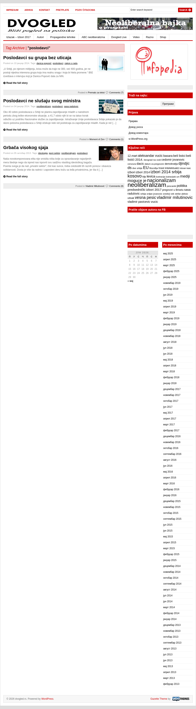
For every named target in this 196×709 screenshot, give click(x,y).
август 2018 (169, 342)
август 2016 (169, 460)
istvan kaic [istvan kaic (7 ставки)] (185, 168)
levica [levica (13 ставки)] (151, 176)
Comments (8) (116, 186)
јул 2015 (167, 524)
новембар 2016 (171, 442)
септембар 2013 (172, 642)
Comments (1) (116, 139)
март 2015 (169, 548)
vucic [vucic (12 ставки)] (154, 201)
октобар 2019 (170, 289)
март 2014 (169, 607)
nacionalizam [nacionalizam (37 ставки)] (161, 180)
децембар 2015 (172, 501)
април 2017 (169, 418)
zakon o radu (71, 63)
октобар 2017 (170, 401)
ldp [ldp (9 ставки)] (144, 176)
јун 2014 (167, 601)
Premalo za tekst (96, 92)
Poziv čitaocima (85, 10)
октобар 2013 (170, 636)
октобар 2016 (170, 448)
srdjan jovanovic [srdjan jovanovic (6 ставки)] (154, 194)
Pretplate (62, 10)
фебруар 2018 (171, 377)
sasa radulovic (71, 106)
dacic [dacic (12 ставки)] (140, 163)
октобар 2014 (170, 577)
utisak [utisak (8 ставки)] (131, 198)
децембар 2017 (172, 389)
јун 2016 (167, 465)
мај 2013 (168, 666)
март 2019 (169, 312)
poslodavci (58, 63)
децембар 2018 (172, 330)
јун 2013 (167, 660)
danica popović (43, 63)
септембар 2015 (172, 518)
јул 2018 (167, 347)
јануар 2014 (169, 619)
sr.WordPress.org (138, 138)
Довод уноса (136, 127)
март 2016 (169, 483)
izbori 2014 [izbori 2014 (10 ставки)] (143, 172)
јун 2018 (167, 353)
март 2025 (169, 265)
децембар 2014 (172, 566)
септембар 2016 (172, 454)
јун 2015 (167, 530)
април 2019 (169, 306)
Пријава (133, 121)
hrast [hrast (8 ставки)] (161, 168)
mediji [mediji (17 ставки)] (185, 176)
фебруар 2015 (171, 554)
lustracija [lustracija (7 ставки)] (160, 176)
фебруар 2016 (171, 489)
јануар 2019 (169, 324)
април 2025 (169, 259)
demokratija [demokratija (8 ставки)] (171, 163)
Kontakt (44, 10)
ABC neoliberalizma (93, 37)
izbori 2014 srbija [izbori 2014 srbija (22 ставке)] (166, 172)
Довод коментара (138, 133)
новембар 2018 (171, 336)
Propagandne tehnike (62, 37)
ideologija (42, 153)
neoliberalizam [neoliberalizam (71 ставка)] (147, 184)
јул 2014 (167, 595)
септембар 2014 (172, 583)
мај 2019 (168, 300)
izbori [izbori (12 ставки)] (131, 172)
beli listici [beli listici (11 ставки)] (179, 155)
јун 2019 (167, 294)
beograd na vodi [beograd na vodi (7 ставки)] (152, 160)
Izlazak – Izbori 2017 (18, 37)
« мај (130, 281)
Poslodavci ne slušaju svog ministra (41, 100)
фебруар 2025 (171, 271)
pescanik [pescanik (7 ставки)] (171, 186)
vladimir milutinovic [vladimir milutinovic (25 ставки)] (175, 197)
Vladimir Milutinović (95, 186)
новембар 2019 (171, 283)
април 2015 (169, 542)
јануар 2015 (169, 560)
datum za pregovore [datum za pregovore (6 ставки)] (154, 164)
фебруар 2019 (171, 318)
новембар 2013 (171, 630)
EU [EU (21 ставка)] (146, 167)
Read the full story (17, 83)
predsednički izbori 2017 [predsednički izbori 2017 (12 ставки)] (145, 189)
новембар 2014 (171, 572)
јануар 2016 (169, 495)
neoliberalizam (43, 106)
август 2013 (169, 648)
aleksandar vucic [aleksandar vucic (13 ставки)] (150, 155)
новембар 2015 (171, 507)
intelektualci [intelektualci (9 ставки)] (172, 168)
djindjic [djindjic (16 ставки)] (183, 163)
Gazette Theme (158, 698)
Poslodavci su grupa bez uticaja (37, 57)
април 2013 (169, 672)
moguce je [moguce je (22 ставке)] (137, 180)
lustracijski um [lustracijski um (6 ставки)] (172, 176)
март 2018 (169, 371)
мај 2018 (168, 359)
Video (136, 37)
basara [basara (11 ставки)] (168, 155)
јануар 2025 (169, 277)
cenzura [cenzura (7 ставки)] (132, 164)
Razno (150, 37)
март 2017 (169, 424)
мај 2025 (168, 253)
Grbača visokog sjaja (25, 147)
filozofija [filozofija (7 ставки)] (153, 168)
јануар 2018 (169, 383)
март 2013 (169, 678)
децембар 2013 (172, 625)
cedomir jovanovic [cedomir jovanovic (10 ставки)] (172, 159)
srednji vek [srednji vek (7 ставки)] (168, 194)
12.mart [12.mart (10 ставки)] (132, 155)
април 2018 (169, 365)
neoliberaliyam (68, 153)
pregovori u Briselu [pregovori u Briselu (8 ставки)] (172, 189)
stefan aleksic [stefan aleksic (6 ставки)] (181, 194)
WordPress (47, 698)
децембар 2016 (172, 436)
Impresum (12, 10)
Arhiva (28, 10)
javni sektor (54, 153)
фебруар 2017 (171, 430)
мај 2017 (168, 412)
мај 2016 (168, 471)
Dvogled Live (119, 37)
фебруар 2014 (171, 613)
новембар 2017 (171, 395)
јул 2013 (167, 654)
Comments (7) (116, 92)
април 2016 (169, 477)
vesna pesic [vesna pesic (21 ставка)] (145, 197)
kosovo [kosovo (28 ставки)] (135, 176)
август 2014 (169, 589)
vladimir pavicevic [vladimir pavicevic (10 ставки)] (139, 201)
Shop (163, 37)
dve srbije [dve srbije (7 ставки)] (137, 168)
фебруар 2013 (171, 684)
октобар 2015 (170, 513)
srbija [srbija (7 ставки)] (143, 194)
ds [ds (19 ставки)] (130, 168)
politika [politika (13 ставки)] (182, 185)
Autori (40, 37)
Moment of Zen (97, 139)
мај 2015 (168, 536)
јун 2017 (167, 406)
